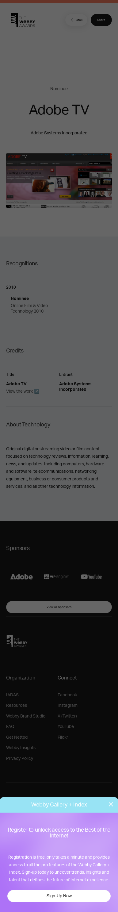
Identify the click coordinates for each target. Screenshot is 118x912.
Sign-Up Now (59, 896)
